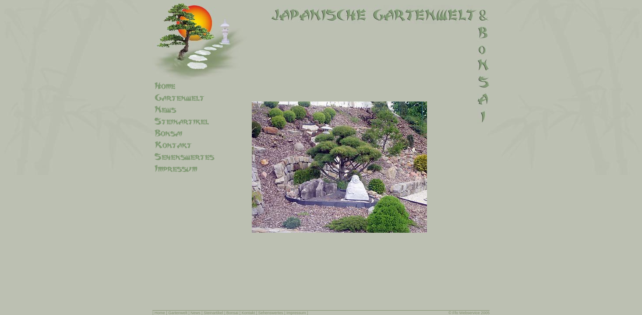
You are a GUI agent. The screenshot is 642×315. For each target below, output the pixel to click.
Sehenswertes (270, 313)
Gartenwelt (177, 313)
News (195, 313)
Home (160, 313)
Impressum (296, 313)
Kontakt (248, 313)
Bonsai (232, 313)
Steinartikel (213, 313)
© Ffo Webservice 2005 (469, 313)
